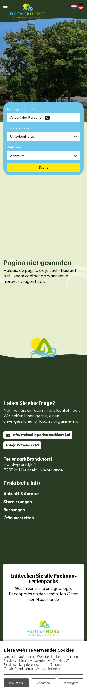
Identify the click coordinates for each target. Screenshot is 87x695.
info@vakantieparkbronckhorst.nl (41, 435)
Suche (43, 167)
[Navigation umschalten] (6, 6)
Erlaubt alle (16, 683)
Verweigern (70, 683)
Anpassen (43, 683)
